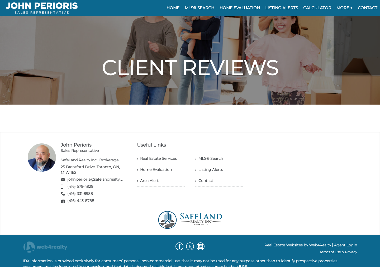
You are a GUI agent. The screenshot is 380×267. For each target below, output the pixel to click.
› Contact (204, 180)
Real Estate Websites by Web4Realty (297, 245)
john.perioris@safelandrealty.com (98, 179)
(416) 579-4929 (80, 186)
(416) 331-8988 (80, 193)
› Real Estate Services (157, 158)
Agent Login (345, 245)
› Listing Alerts (209, 169)
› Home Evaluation (154, 169)
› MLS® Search (209, 158)
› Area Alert (148, 180)
